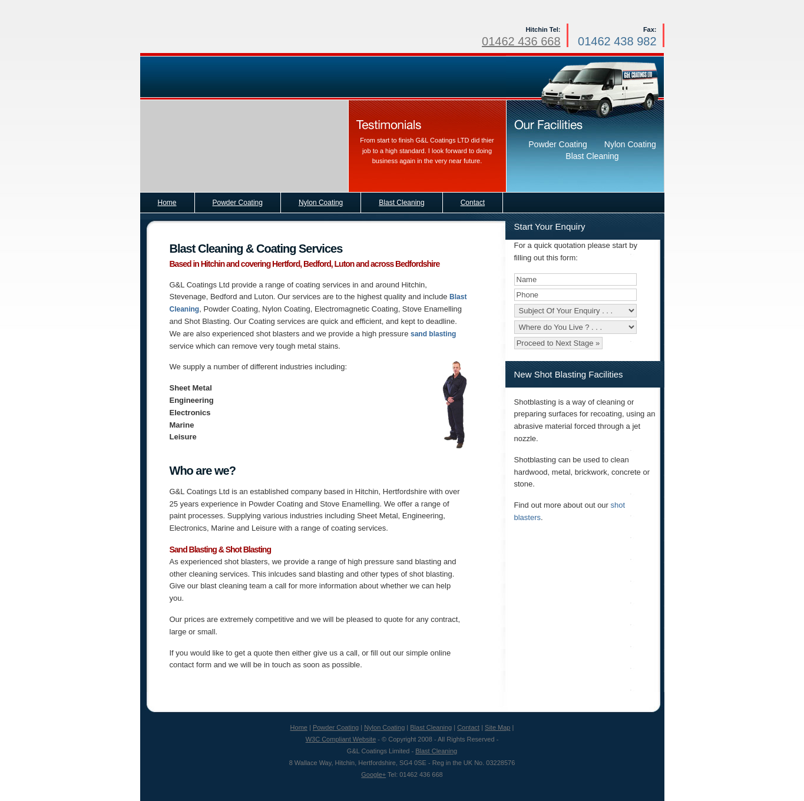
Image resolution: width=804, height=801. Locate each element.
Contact (468, 727)
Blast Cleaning (431, 727)
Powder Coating (336, 727)
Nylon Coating (384, 727)
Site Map (497, 727)
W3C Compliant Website (341, 739)
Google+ (373, 774)
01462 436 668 (521, 41)
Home (298, 727)
